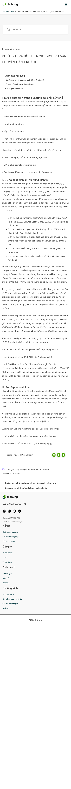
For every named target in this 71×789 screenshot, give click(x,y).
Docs (17, 49)
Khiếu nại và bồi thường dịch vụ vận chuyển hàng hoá (29, 483)
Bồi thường (7, 578)
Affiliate (6, 608)
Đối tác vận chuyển (10, 604)
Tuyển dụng (7, 562)
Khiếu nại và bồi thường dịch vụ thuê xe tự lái (27, 488)
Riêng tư (6, 583)
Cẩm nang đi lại (9, 541)
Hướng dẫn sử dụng (10, 532)
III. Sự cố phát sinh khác (13, 89)
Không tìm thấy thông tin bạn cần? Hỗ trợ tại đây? (25, 469)
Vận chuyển (7, 574)
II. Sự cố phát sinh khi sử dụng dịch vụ (19, 84)
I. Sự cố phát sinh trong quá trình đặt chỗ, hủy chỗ (24, 80)
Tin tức (5, 557)
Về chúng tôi (7, 553)
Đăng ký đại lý (8, 594)
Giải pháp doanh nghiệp (12, 599)
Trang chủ (7, 49)
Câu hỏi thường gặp (10, 537)
